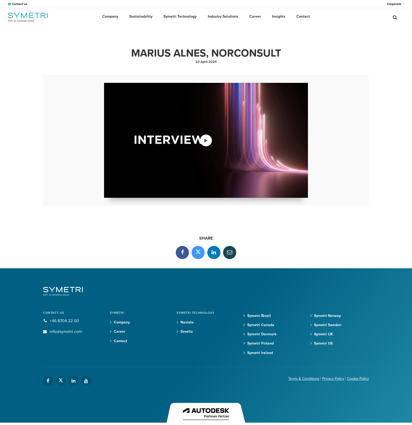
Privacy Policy (333, 379)
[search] (395, 17)
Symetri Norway (327, 315)
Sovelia (187, 332)
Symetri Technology (180, 17)
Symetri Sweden (327, 325)
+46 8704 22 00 (64, 321)
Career (254, 17)
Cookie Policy (358, 379)
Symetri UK (323, 334)
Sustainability (142, 17)
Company (112, 17)
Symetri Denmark (261, 334)
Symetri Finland (260, 343)
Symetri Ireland (260, 353)
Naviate (187, 322)
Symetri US (323, 343)
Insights (277, 17)
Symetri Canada (260, 325)
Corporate (395, 4)
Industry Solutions (223, 17)
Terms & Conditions (303, 379)
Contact (301, 17)
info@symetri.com (66, 331)
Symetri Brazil (259, 315)
